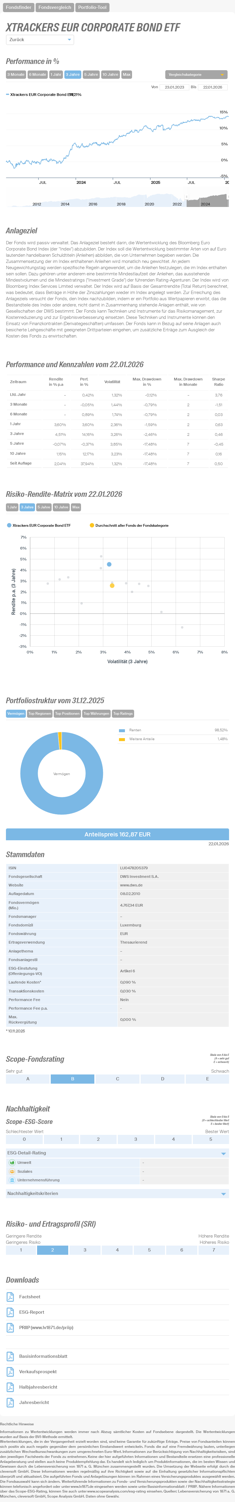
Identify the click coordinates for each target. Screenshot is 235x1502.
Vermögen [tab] (15, 713)
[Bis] (213, 87)
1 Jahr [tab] (12, 507)
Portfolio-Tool (92, 7)
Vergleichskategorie (185, 74)
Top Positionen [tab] (67, 713)
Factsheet (29, 1297)
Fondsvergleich (55, 7)
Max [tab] (76, 507)
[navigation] (117, 7)
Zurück (16, 40)
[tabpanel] (117, 594)
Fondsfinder (18, 7)
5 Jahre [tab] (44, 507)
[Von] (174, 87)
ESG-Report (31, 1312)
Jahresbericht (34, 1402)
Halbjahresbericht (38, 1387)
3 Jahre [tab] (27, 507)
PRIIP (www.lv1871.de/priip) (46, 1328)
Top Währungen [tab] (96, 713)
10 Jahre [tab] (61, 507)
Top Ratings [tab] (123, 713)
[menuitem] (208, 197)
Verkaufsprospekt (38, 1372)
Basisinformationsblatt (43, 1356)
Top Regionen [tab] (39, 713)
